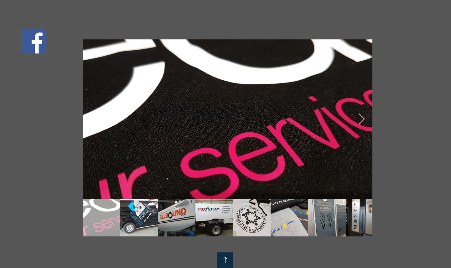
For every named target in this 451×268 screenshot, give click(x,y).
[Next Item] (361, 119)
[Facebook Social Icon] (34, 41)
